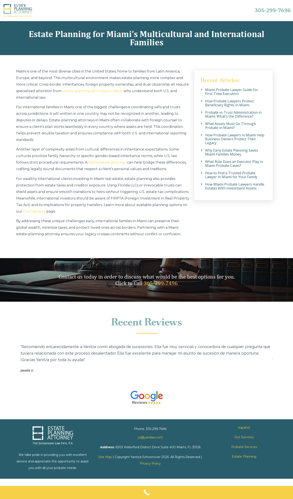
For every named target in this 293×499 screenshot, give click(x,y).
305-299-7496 (161, 283)
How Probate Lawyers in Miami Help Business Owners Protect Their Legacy (234, 139)
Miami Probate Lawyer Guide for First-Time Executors (231, 92)
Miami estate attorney (107, 162)
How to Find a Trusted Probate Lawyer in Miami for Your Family (231, 175)
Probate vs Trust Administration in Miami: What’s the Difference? (233, 114)
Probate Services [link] (244, 447)
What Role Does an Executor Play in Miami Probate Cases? (234, 163)
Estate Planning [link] (244, 456)
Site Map (105, 457)
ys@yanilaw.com (150, 437)
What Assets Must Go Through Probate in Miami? (230, 126)
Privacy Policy (150, 463)
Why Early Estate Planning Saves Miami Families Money (231, 152)
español (244, 428)
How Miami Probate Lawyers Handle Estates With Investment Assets (234, 186)
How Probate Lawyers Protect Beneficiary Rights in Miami (229, 103)
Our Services (34, 211)
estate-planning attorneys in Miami (92, 91)
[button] (20, 358)
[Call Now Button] (146, 492)
